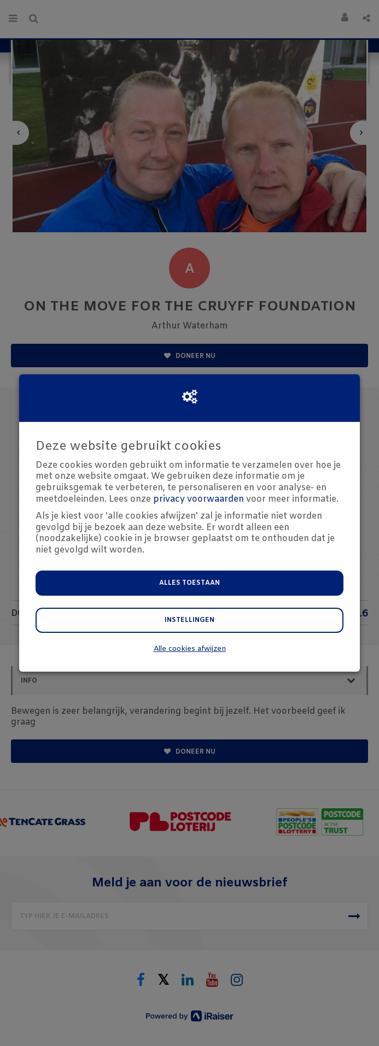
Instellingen (189, 620)
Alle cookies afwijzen (190, 649)
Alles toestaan (189, 583)
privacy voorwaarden (198, 499)
